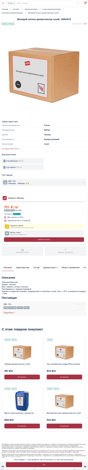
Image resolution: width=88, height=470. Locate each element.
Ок (44, 465)
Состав (36, 268)
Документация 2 (50, 268)
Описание (7, 268)
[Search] (43, 3)
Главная (5, 9)
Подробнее (8, 313)
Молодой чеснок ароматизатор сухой (43, 13)
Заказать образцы (16, 198)
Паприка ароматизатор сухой (17, 364)
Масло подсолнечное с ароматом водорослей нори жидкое (19, 413)
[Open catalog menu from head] (3, 3)
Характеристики (22, 268)
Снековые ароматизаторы (12, 13)
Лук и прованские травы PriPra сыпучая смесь (63, 364)
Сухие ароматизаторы (52, 9)
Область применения (70, 268)
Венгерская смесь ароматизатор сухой (64, 413)
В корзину (22, 377)
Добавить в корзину (44, 239)
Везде (11, 3)
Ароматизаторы (31, 9)
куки (55, 460)
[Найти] (76, 3)
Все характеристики (10, 149)
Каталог (16, 9)
